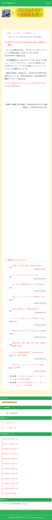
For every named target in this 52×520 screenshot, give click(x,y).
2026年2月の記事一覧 (10, 439)
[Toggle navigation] (47, 3)
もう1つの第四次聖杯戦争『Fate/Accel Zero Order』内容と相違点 (27, 353)
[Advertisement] (26, 23)
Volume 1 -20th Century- (17, 63)
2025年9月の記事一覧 (10, 464)
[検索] (25, 413)
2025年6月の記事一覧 (10, 479)
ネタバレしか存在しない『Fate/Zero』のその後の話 (28, 319)
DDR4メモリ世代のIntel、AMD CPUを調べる (27, 266)
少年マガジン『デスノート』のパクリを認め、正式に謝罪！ (28, 366)
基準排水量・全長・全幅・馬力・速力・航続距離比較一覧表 (28, 344)
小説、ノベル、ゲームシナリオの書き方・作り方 (28, 298)
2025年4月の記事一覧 (10, 488)
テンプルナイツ (8, 3)
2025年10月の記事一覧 (10, 459)
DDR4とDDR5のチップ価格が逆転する (25, 309)
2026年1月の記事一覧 (10, 444)
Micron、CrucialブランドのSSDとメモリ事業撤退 (29, 332)
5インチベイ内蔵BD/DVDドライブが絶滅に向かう (29, 285)
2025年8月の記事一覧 (10, 469)
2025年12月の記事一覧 (10, 449)
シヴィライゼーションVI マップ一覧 (25, 275)
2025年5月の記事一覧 (10, 483)
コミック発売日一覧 (9, 428)
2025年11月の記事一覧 (10, 454)
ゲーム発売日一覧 (9, 423)
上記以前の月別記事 (9, 493)
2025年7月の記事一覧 (10, 474)
